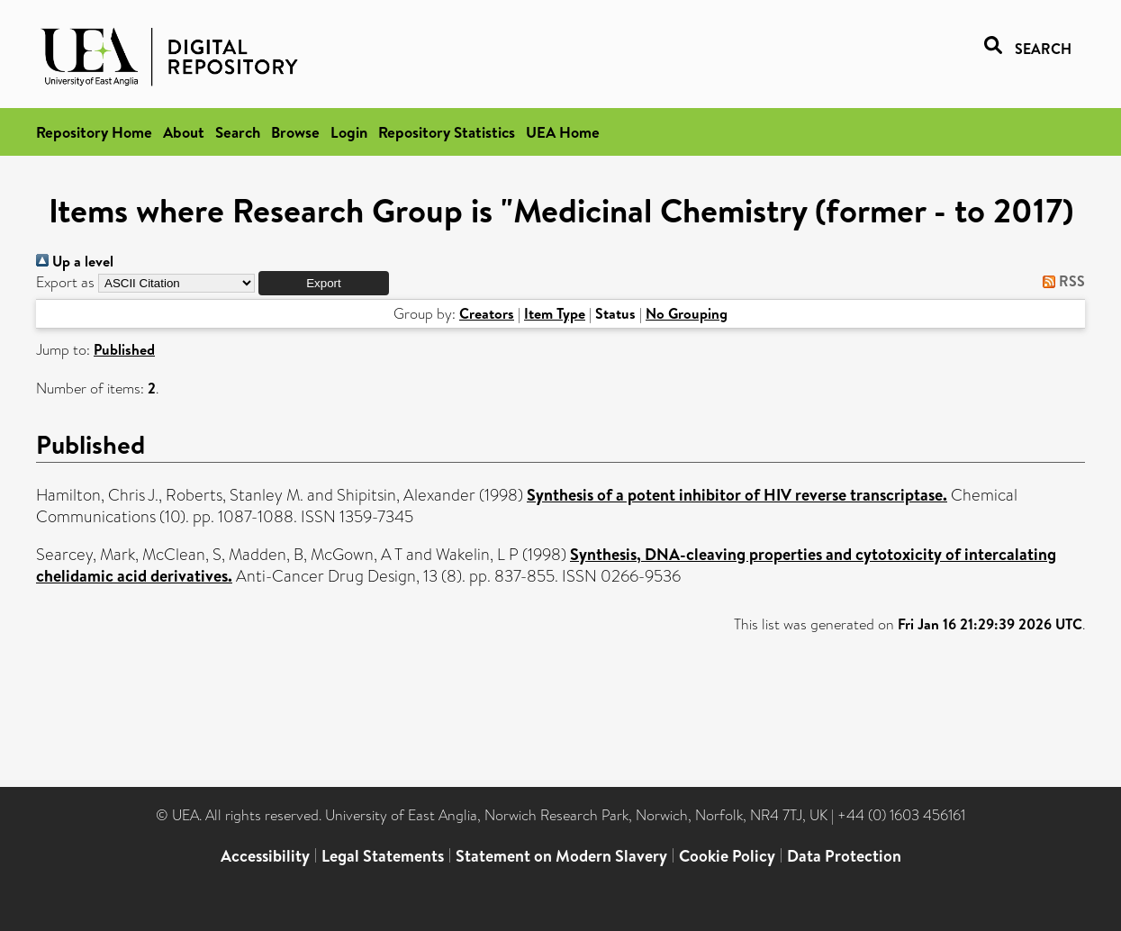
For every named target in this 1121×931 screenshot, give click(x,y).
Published (124, 349)
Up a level (74, 261)
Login (348, 132)
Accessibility (265, 856)
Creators (486, 313)
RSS (1060, 281)
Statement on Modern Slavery (561, 856)
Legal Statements (382, 856)
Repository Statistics (446, 132)
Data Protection (844, 856)
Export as (65, 282)
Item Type (554, 313)
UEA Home (563, 132)
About (183, 132)
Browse (295, 132)
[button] (323, 283)
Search (237, 132)
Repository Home (94, 132)
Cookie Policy (727, 856)
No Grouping (687, 313)
